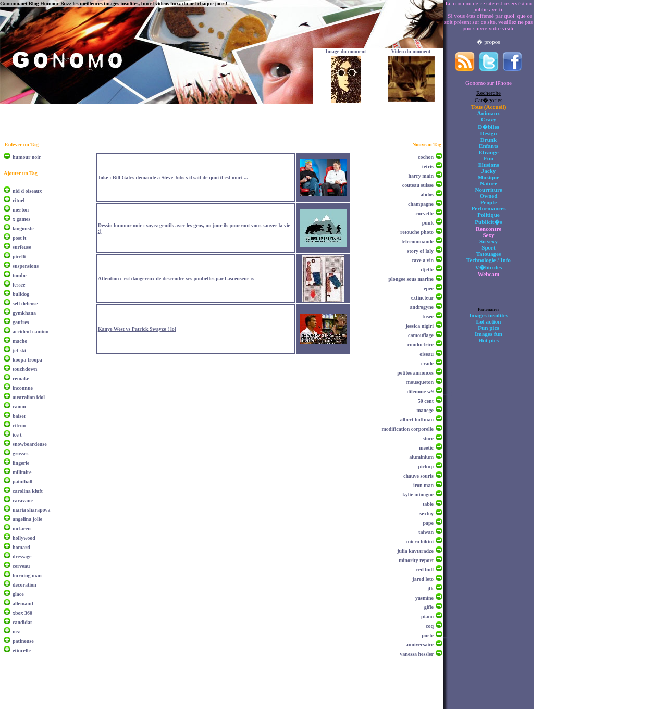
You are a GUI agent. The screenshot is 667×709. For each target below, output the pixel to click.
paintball (22, 481)
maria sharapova (32, 510)
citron (19, 425)
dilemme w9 (420, 391)
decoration (24, 585)
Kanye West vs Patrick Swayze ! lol (137, 329)
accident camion (30, 331)
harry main (421, 176)
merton (21, 210)
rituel (18, 200)
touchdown (25, 369)
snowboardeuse (30, 444)
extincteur (422, 298)
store (428, 438)
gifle (429, 607)
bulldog (21, 294)
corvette (425, 213)
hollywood (24, 538)
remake (21, 378)
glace (18, 594)
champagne (421, 204)
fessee (19, 285)
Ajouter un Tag (21, 173)
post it (19, 238)
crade (427, 363)
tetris (428, 166)
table (428, 504)
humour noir (27, 157)
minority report (416, 560)
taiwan (426, 532)
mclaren (22, 528)
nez (16, 632)
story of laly (420, 251)
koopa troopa (27, 360)
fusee (428, 316)
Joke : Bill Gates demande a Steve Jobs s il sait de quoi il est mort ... (173, 177)
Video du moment (411, 51)
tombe (20, 275)
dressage (22, 556)
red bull (425, 570)
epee (429, 288)
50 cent (426, 401)
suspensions (26, 266)
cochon (426, 157)
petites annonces (415, 373)
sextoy (426, 513)
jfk (430, 588)
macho (20, 341)
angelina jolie (27, 519)
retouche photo (417, 232)
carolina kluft (28, 491)
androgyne (422, 307)
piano (427, 616)
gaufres (21, 322)
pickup (426, 466)
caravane (23, 500)
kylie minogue (418, 494)
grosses (20, 453)
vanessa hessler (417, 654)
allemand (23, 603)
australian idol (29, 397)
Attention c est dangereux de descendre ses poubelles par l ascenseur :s (176, 278)
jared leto (423, 579)
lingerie (21, 463)
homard (21, 547)
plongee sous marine (411, 279)
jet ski (19, 350)
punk (428, 223)
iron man (423, 485)
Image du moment (346, 51)
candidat (22, 622)
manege (425, 410)
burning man (27, 575)
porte (428, 635)
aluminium (421, 457)
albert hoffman (417, 419)
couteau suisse (418, 185)
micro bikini (420, 541)
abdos (427, 194)
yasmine (424, 598)
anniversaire (420, 645)
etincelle (22, 650)
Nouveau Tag (426, 144)
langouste (23, 228)
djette (427, 269)
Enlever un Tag (22, 144)
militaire (22, 472)
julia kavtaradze (415, 551)
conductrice (420, 344)
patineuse (23, 641)
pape (428, 523)
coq (430, 626)
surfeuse (22, 247)
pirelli (19, 256)
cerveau (21, 566)
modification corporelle (407, 429)
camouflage (421, 335)
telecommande (417, 241)
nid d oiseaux (27, 191)
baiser (19, 416)
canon (19, 406)
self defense (25, 303)
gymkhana (24, 313)
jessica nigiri (419, 326)
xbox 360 (22, 613)
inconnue (23, 388)
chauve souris (418, 476)
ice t (17, 435)
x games (21, 219)
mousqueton (420, 382)
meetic (426, 448)
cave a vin (423, 260)
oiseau (426, 354)
